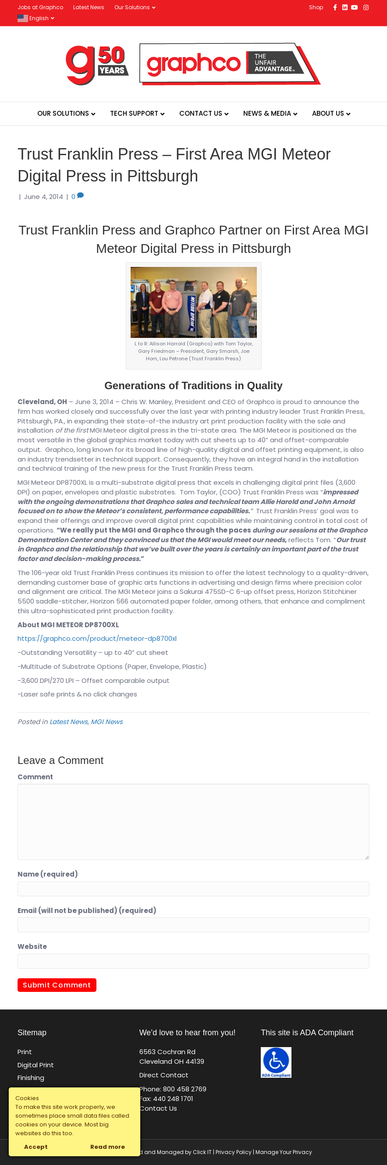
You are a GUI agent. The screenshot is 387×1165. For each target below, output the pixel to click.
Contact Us (200, 113)
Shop (316, 7)
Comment (35, 776)
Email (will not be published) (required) (87, 910)
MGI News (107, 721)
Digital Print (36, 1064)
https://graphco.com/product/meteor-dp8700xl (97, 638)
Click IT (203, 1152)
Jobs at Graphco (40, 7)
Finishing (31, 1077)
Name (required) (48, 874)
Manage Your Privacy (284, 1152)
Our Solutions (132, 7)
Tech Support (134, 113)
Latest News (88, 7)
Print (25, 1051)
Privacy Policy (234, 1152)
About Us (328, 113)
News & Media (267, 113)
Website (32, 946)
